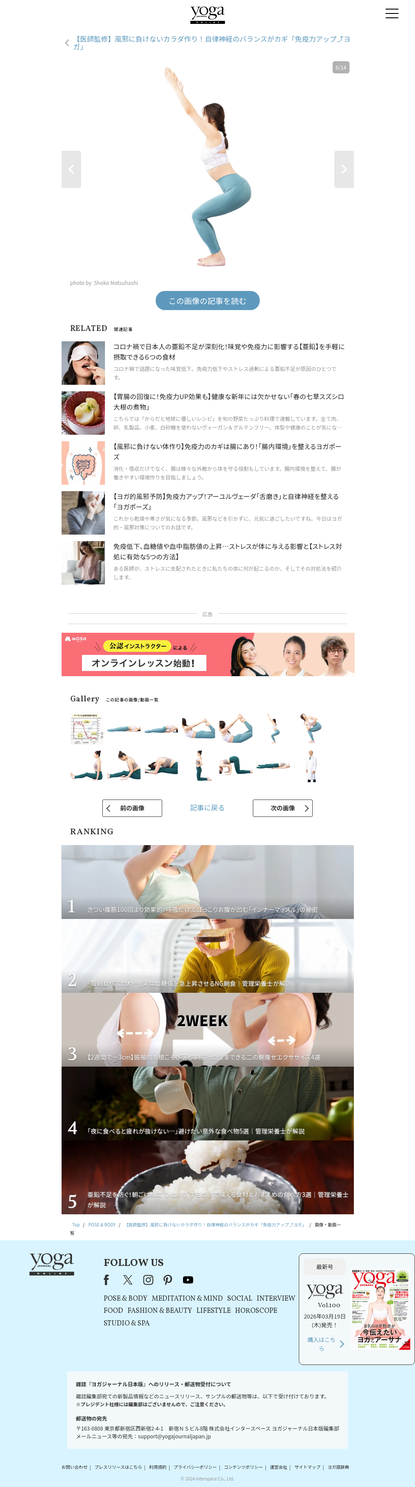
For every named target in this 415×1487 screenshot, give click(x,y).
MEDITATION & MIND (187, 1299)
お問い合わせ (75, 1467)
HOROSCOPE (256, 1311)
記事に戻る (207, 807)
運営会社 (279, 1467)
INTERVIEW (276, 1299)
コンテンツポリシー (243, 1467)
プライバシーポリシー (195, 1467)
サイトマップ (307, 1467)
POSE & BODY (125, 1299)
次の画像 (283, 807)
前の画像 (132, 807)
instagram (148, 1279)
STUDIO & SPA (127, 1323)
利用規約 (158, 1467)
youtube (188, 1279)
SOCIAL (239, 1299)
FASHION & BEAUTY (159, 1311)
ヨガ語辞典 (338, 1467)
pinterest (168, 1279)
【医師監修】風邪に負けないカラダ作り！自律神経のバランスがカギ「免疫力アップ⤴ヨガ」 (212, 43)
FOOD (113, 1311)
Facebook (108, 1279)
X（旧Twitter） (128, 1279)
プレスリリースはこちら (118, 1467)
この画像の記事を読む (208, 300)
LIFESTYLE (213, 1311)
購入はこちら (321, 1343)
